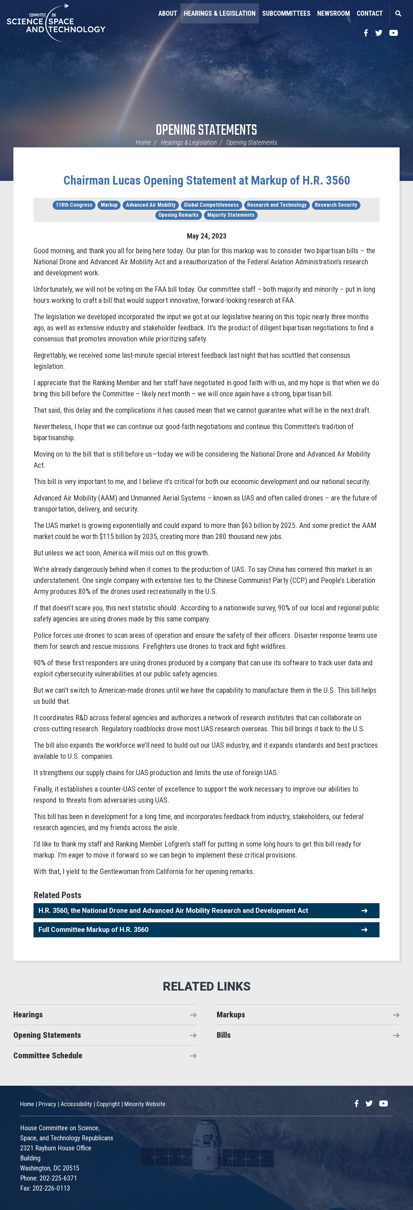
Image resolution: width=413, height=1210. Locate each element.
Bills (224, 1035)
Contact (370, 13)
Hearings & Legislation (220, 13)
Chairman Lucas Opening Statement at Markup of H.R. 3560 (206, 181)
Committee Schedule (47, 1055)
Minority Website (144, 1103)
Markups (231, 1014)
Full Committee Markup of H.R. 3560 (93, 930)
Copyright (108, 1103)
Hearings (28, 1014)
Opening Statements (206, 130)
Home (143, 142)
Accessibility (76, 1103)
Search (398, 13)
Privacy (47, 1103)
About (167, 13)
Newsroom (333, 13)
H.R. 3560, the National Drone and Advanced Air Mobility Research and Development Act (173, 910)
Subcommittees (286, 13)
